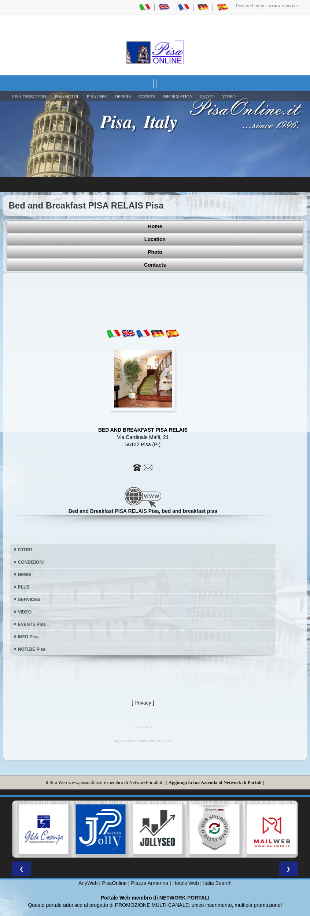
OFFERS (123, 96)
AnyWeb (88, 883)
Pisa (107, 883)
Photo (155, 252)
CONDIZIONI (31, 562)
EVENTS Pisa (32, 624)
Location (155, 239)
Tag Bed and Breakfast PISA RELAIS (143, 741)
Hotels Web (186, 883)
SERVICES (29, 599)
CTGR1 (25, 549)
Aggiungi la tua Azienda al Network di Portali (215, 782)
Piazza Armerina (149, 883)
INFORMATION (177, 96)
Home (155, 226)
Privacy (142, 703)
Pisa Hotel (67, 96)
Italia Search (217, 883)
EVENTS (146, 96)
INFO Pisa (28, 636)
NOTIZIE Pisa (31, 649)
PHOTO (207, 96)
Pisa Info (97, 96)
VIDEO (229, 96)
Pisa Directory (29, 96)
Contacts (155, 265)
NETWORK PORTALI (184, 898)
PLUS (24, 587)
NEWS (24, 574)
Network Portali (279, 6)
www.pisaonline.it (85, 782)
